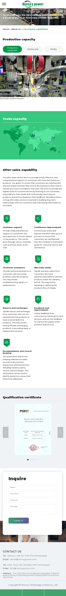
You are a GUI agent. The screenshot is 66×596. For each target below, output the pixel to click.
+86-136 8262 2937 (27, 566)
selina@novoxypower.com (23, 560)
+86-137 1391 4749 (25, 557)
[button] (5, 78)
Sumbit (18, 522)
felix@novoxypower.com (22, 569)
